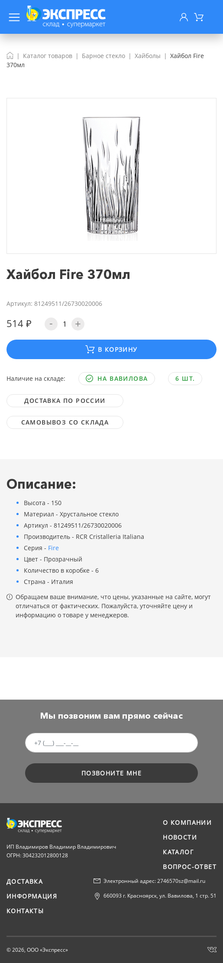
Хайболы (148, 56)
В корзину (111, 349)
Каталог (178, 852)
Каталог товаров (47, 56)
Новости (180, 837)
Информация (31, 896)
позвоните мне (111, 773)
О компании (187, 822)
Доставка (24, 881)
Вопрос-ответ (190, 866)
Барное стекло (103, 56)
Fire (53, 548)
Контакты (25, 911)
